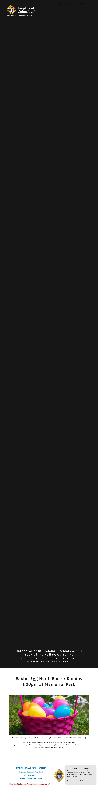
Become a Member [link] (72, 3)
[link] (20, 2)
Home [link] (60, 3)
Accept (81, 780)
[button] (83, 3)
